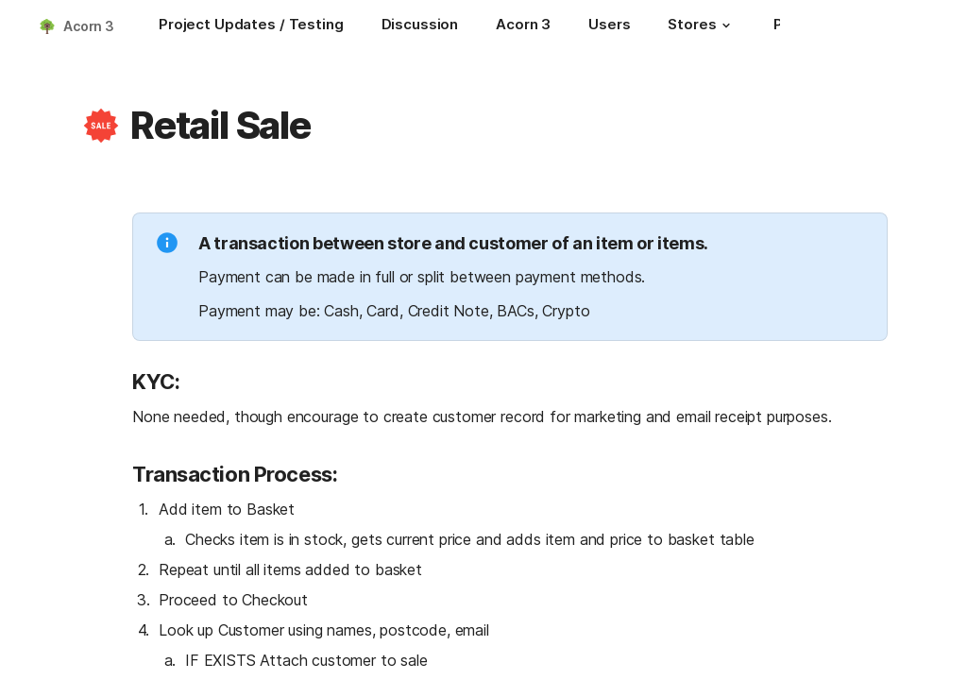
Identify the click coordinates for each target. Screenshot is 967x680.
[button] (726, 25)
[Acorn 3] (523, 26)
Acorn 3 (88, 26)
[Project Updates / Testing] (251, 26)
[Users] (609, 26)
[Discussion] (420, 26)
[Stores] (701, 26)
